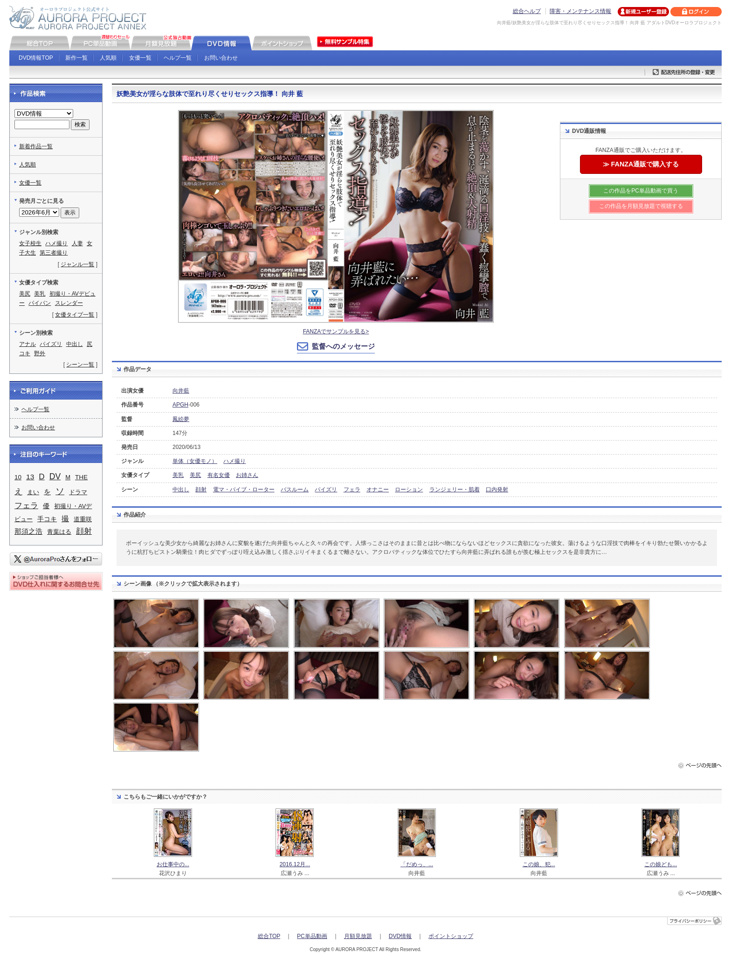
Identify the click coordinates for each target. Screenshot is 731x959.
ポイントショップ (450, 936)
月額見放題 (358, 936)
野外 (39, 353)
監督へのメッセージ (343, 346)
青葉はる (59, 531)
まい (33, 492)
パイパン (39, 303)
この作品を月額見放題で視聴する (641, 206)
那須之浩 (28, 531)
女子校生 (30, 243)
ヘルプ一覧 (178, 58)
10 (17, 477)
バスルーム (295, 489)
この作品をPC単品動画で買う (640, 190)
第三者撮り (54, 252)
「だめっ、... (416, 864)
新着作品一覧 (36, 146)
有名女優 (218, 475)
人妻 (77, 243)
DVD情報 (400, 936)
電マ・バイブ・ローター (244, 489)
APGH (180, 404)
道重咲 (83, 519)
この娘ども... (660, 864)
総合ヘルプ (527, 11)
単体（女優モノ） (194, 461)
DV (55, 476)
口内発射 (497, 489)
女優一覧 (140, 58)
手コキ (47, 519)
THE (81, 477)
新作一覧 (76, 58)
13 (30, 477)
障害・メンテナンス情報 (580, 11)
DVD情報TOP (36, 58)
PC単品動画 (312, 936)
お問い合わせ (221, 58)
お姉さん (247, 475)
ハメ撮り (234, 461)
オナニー (377, 489)
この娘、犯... (539, 864)
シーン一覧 (80, 364)
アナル (27, 344)
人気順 (108, 58)
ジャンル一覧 (77, 264)
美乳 (178, 475)
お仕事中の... (173, 864)
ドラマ (78, 492)
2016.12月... (295, 864)
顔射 (201, 489)
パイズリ (326, 489)
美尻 (195, 475)
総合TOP (269, 936)
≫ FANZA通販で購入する (641, 164)
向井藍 (180, 390)
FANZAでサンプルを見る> (336, 331)
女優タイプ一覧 (74, 314)
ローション (409, 489)
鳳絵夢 (180, 419)
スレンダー (69, 303)
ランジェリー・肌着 (454, 489)
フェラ (352, 489)
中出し (180, 489)
